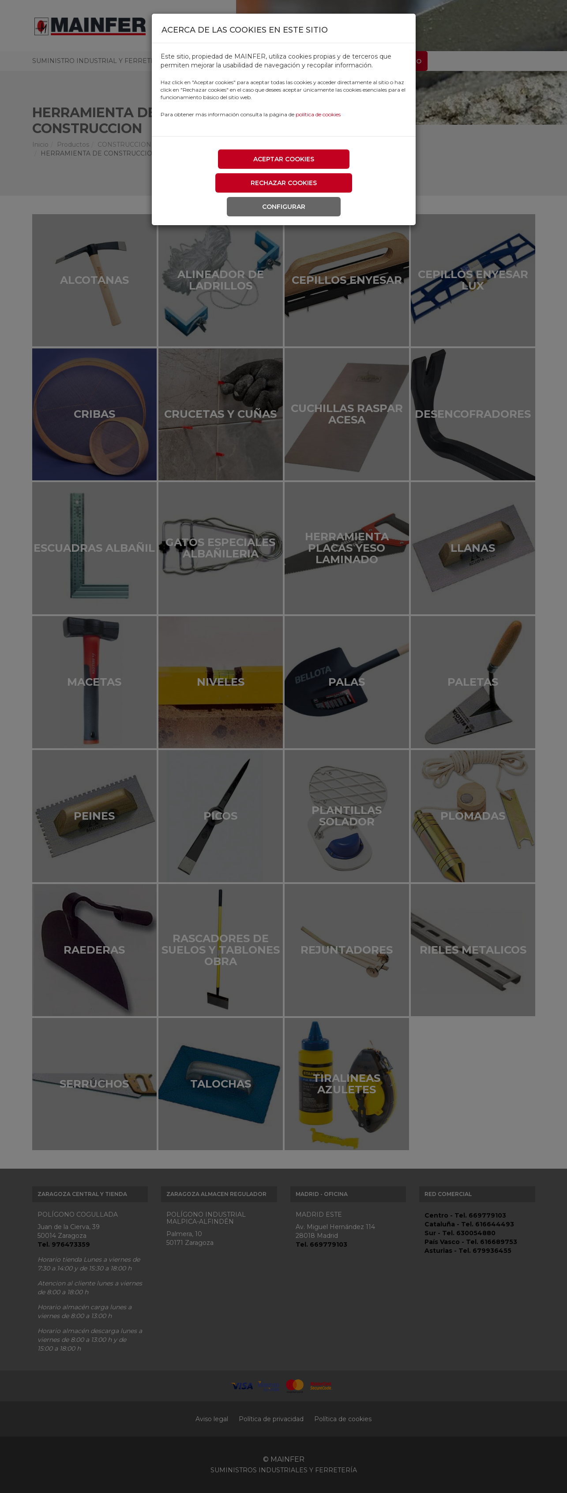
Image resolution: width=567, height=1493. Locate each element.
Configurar (283, 207)
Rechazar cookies (284, 183)
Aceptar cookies (283, 159)
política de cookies (318, 114)
